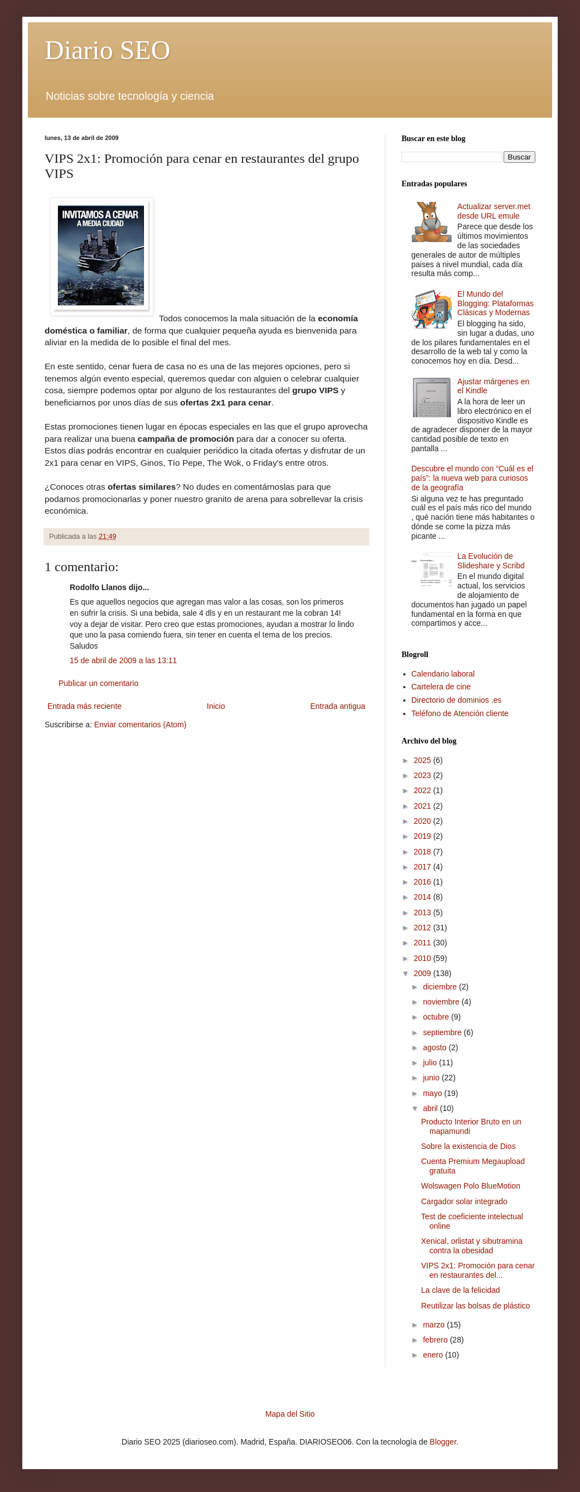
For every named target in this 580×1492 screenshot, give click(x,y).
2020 (423, 821)
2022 (423, 790)
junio (432, 1077)
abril (431, 1108)
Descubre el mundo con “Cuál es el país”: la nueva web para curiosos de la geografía (473, 478)
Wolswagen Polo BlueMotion (470, 1185)
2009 (423, 973)
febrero (436, 1339)
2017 (423, 866)
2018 (423, 851)
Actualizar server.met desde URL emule (493, 211)
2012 (423, 927)
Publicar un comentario (98, 683)
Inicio (216, 706)
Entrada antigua (337, 706)
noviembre (442, 1001)
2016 (423, 881)
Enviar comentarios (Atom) (140, 724)
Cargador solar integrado (464, 1201)
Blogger (443, 1441)
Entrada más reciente (84, 706)
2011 (423, 942)
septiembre (443, 1032)
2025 (423, 760)
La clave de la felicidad (460, 1290)
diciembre (441, 986)
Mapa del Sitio (290, 1413)
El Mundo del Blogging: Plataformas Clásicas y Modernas (495, 303)
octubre (437, 1016)
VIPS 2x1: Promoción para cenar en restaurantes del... (478, 1270)
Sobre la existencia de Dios (468, 1146)
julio (431, 1062)
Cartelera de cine (441, 686)
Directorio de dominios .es (457, 700)
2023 (423, 775)
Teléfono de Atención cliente (460, 713)
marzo (435, 1324)
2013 (423, 912)
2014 (423, 896)
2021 (423, 805)
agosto (435, 1047)
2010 (423, 958)
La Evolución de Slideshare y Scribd (491, 561)
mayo (433, 1093)
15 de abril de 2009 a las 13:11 (123, 660)
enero (434, 1354)
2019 (423, 836)
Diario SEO (107, 50)
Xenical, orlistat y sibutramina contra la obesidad (472, 1246)
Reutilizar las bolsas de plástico (475, 1305)
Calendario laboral (443, 673)
